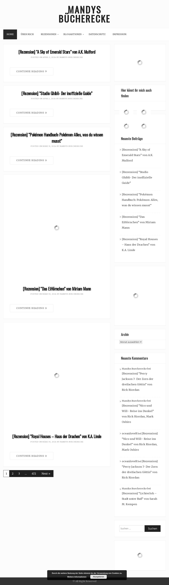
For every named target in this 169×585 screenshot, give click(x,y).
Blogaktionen (72, 34)
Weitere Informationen (76, 577)
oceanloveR (129, 433)
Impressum (119, 34)
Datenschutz (97, 34)
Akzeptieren (98, 577)
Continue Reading (31, 71)
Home (10, 34)
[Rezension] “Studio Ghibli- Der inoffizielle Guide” (56, 93)
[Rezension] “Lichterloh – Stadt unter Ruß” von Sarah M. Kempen (139, 499)
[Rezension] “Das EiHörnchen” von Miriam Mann (57, 289)
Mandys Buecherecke (71, 57)
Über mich (27, 34)
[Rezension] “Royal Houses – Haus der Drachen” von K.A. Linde (56, 436)
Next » (46, 473)
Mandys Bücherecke (84, 14)
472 (34, 473)
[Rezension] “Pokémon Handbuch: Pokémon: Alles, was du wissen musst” (57, 138)
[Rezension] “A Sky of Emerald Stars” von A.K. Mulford (56, 52)
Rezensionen (48, 34)
